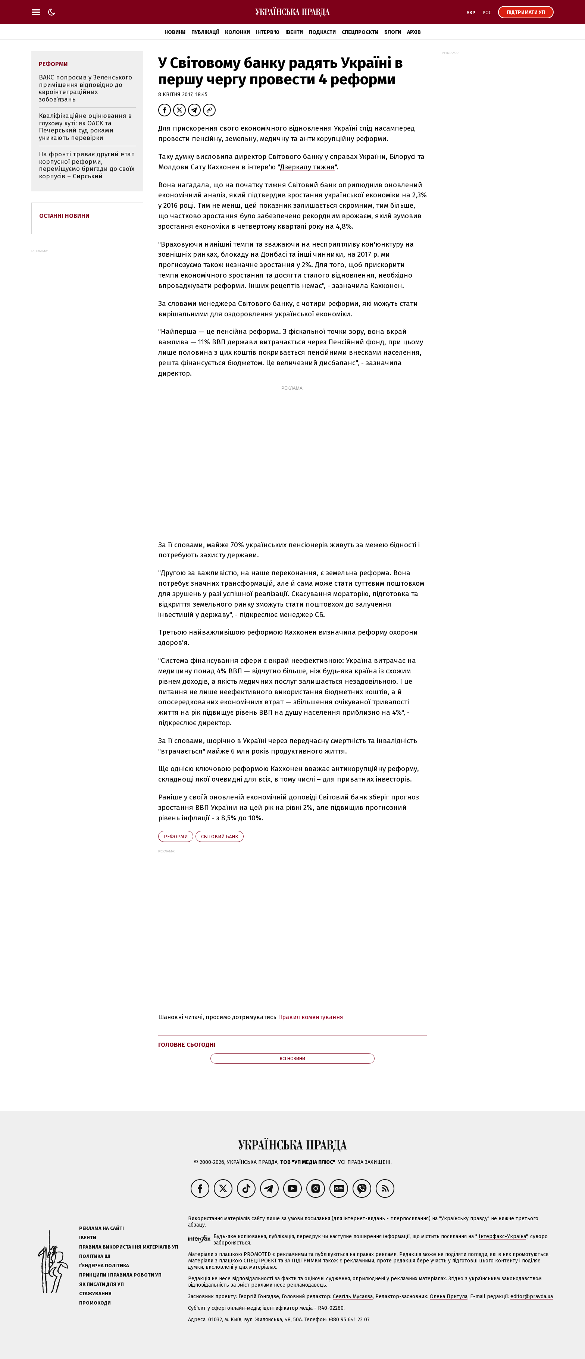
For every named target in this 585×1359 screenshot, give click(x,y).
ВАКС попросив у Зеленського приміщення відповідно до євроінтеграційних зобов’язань (85, 88)
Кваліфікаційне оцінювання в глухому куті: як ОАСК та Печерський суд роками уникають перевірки (85, 127)
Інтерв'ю (267, 32)
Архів (414, 32)
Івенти (294, 32)
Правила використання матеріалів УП (128, 1247)
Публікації (205, 32)
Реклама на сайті (101, 1228)
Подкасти (322, 32)
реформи (176, 836)
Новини (175, 32)
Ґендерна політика (104, 1265)
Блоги (392, 32)
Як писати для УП (101, 1284)
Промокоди (95, 1303)
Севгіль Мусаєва (353, 1296)
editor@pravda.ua (531, 1296)
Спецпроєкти (360, 32)
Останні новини (64, 215)
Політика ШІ (94, 1256)
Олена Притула (448, 1296)
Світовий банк (219, 836)
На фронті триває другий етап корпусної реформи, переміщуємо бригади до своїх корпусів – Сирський (87, 165)
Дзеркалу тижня (307, 167)
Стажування (95, 1293)
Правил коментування (310, 1017)
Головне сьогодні (187, 1044)
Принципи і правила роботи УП (120, 1275)
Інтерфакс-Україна (502, 1236)
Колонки (237, 32)
